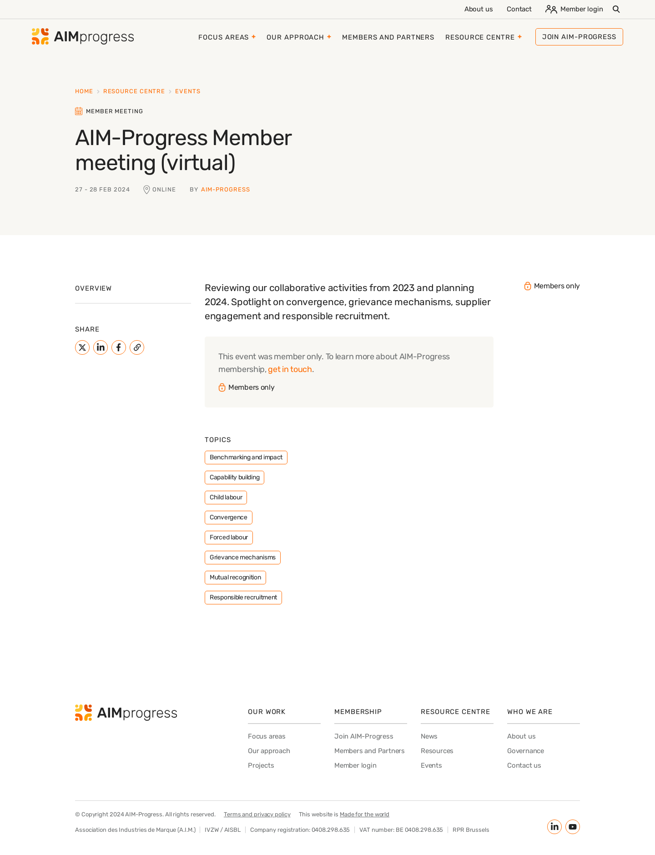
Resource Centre (480, 37)
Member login (574, 9)
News (429, 736)
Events (187, 91)
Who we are (530, 712)
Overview (93, 288)
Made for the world (364, 814)
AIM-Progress (225, 189)
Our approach (295, 37)
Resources (437, 751)
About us (478, 9)
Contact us (524, 765)
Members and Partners (388, 37)
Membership (358, 712)
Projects (261, 765)
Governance (525, 751)
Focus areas (223, 37)
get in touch (290, 369)
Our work (267, 712)
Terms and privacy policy (257, 814)
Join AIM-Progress (363, 736)
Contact (519, 9)
